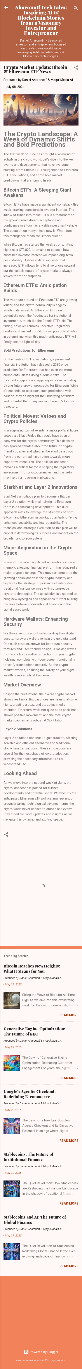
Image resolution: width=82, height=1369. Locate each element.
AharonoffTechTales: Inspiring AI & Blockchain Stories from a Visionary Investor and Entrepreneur (41, 20)
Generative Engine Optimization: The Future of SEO (34, 1031)
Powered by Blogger (41, 1352)
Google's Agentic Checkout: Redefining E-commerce (29, 1094)
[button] (76, 68)
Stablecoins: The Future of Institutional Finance (28, 1157)
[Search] (76, 9)
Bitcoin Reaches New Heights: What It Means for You (31, 968)
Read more (69, 1015)
